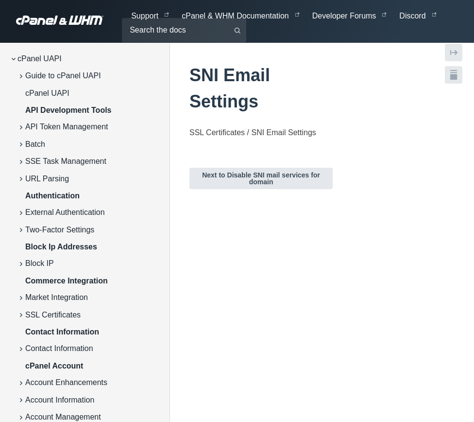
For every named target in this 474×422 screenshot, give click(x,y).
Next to (261, 178)
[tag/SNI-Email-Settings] (184, 75)
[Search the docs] (184, 30)
